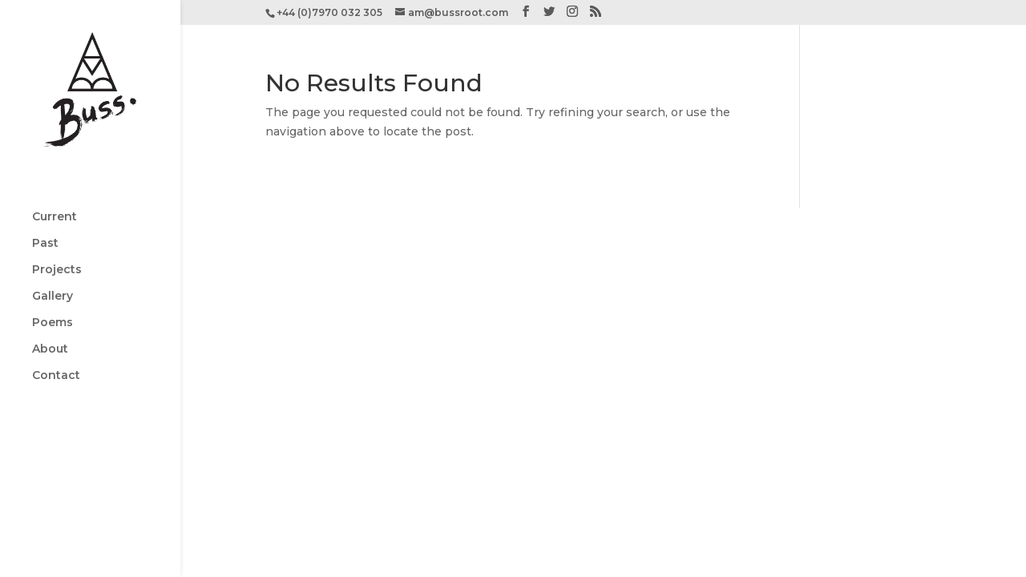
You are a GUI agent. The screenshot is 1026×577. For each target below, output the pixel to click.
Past (45, 205)
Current (54, 178)
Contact (56, 337)
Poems (52, 284)
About (50, 311)
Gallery (52, 258)
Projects (57, 231)
